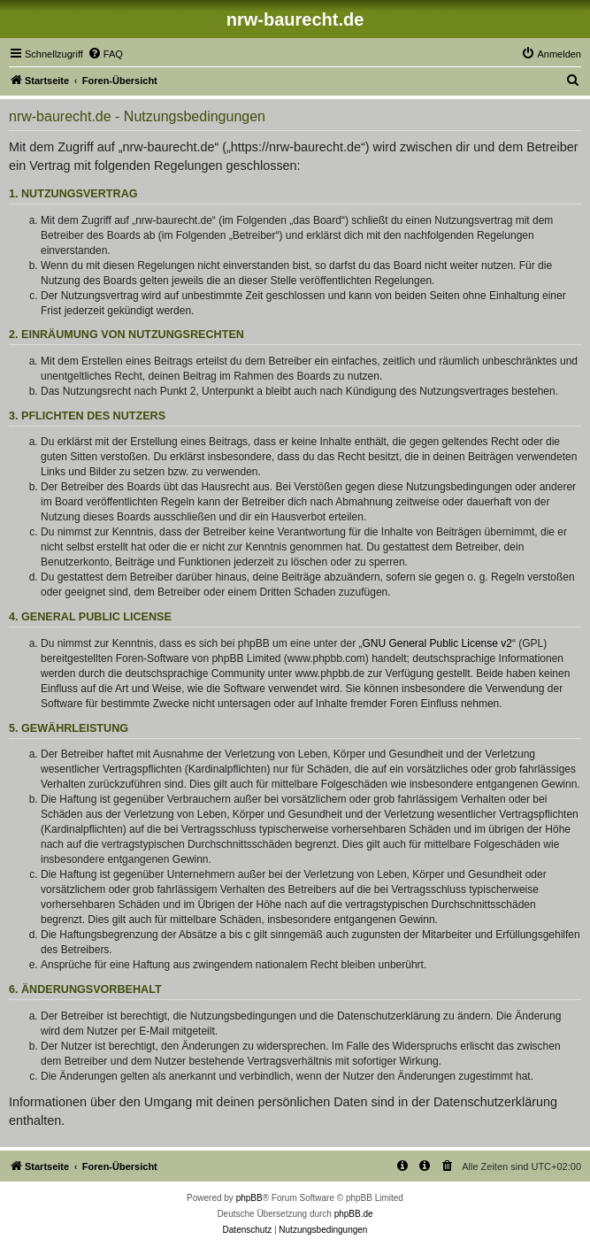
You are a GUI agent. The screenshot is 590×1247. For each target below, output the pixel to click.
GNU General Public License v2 (437, 643)
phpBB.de (353, 1214)
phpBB (249, 1198)
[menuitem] (105, 54)
